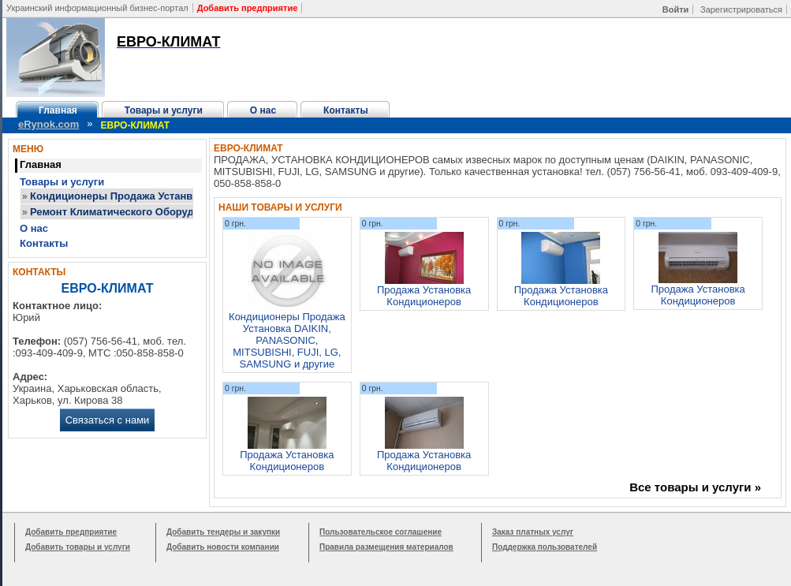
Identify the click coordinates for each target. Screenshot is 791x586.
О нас (263, 110)
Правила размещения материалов (386, 547)
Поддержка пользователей (544, 547)
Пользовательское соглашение (380, 532)
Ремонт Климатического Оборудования (130, 212)
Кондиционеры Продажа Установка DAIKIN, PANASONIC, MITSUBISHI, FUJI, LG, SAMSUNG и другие (287, 340)
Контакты (345, 110)
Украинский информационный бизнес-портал (97, 8)
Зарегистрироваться (741, 9)
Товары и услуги (164, 110)
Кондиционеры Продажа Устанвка (116, 196)
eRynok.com (48, 124)
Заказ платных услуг (532, 532)
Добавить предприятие (71, 532)
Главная (58, 110)
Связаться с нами (107, 420)
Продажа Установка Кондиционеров (424, 296)
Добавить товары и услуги (77, 547)
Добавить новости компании (222, 547)
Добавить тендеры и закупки (223, 532)
